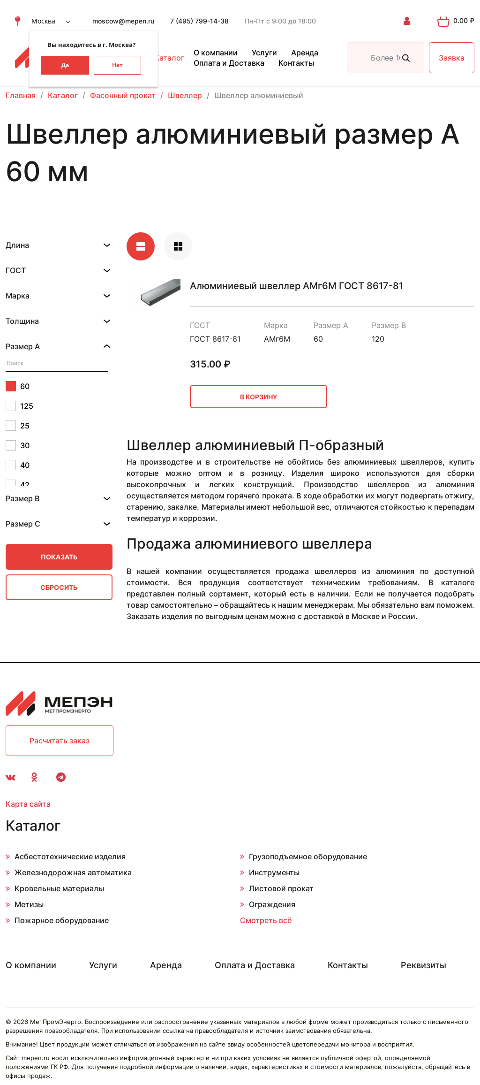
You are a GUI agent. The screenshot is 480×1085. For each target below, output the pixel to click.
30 (18, 445)
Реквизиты (423, 965)
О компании (216, 52)
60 (18, 386)
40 (18, 465)
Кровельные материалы (59, 888)
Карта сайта (28, 804)
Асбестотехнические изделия (70, 856)
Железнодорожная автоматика (73, 872)
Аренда (304, 52)
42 (18, 485)
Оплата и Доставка (229, 63)
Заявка (452, 57)
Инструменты (274, 872)
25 (18, 425)
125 (19, 406)
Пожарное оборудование (62, 920)
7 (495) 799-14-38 (199, 21)
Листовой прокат (281, 888)
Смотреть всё (266, 920)
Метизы (29, 904)
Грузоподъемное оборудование (308, 856)
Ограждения (272, 904)
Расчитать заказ (60, 740)
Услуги (264, 52)
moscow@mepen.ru (123, 21)
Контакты (296, 63)
